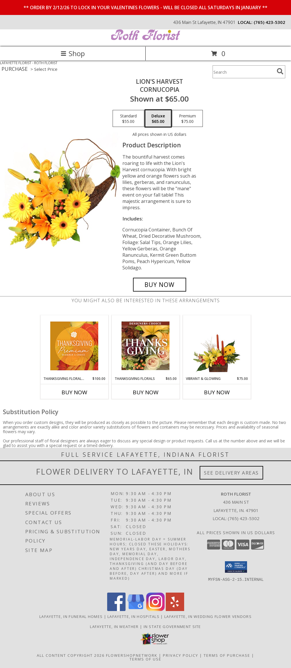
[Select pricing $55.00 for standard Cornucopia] (128, 118)
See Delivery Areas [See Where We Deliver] (231, 472)
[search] (280, 71)
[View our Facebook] (116, 609)
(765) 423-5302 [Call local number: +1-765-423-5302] (269, 22)
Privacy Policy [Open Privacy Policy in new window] (180, 655)
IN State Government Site (172, 626)
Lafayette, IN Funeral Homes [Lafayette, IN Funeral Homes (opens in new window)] (71, 616)
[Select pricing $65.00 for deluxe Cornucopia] (158, 118)
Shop (73, 53)
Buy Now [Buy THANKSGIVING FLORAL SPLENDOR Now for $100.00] (74, 392)
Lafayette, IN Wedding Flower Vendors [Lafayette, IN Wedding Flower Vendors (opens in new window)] (208, 616)
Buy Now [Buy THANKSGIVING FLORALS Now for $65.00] (146, 392)
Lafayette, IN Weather (114, 626)
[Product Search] (243, 72)
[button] (236, 567)
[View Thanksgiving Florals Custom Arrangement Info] (145, 346)
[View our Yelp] (175, 609)
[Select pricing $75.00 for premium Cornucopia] (187, 118)
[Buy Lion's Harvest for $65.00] (159, 285)
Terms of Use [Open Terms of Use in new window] (145, 659)
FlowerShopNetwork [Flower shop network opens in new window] (131, 655)
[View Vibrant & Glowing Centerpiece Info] (217, 346)
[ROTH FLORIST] (145, 38)
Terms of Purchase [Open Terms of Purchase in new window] (227, 655)
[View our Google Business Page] (136, 609)
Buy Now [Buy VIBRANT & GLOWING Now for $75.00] (217, 392)
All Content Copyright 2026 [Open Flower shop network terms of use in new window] (71, 655)
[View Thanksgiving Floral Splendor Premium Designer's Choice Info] (74, 346)
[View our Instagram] (155, 609)
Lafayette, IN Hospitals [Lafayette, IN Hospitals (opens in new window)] (133, 616)
